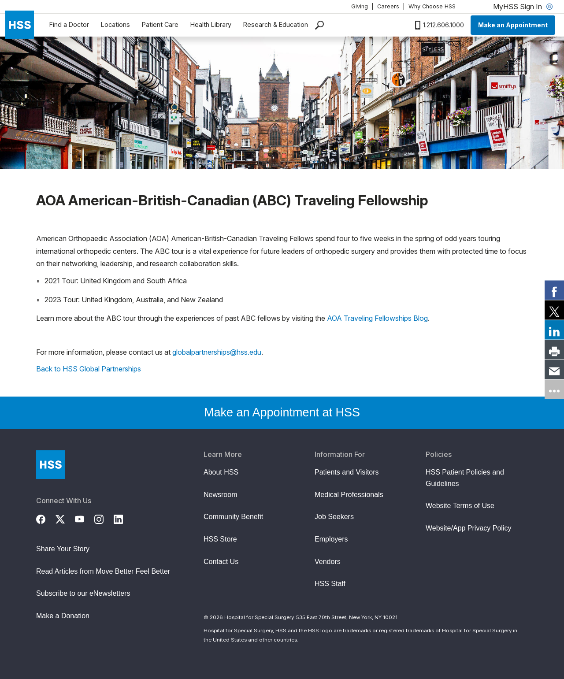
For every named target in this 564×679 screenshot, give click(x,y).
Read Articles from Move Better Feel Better (103, 571)
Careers (388, 6)
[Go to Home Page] (50, 464)
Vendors (328, 561)
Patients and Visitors (347, 472)
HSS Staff (330, 583)
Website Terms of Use (460, 505)
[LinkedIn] (123, 518)
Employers (331, 539)
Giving (359, 6)
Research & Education (275, 24)
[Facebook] (46, 518)
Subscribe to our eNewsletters (83, 593)
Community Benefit (233, 516)
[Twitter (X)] (65, 518)
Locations (115, 24)
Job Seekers (334, 516)
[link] (554, 290)
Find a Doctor (69, 24)
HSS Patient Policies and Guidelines (465, 477)
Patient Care (160, 24)
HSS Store (220, 539)
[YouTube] (84, 518)
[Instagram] (104, 518)
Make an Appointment (513, 25)
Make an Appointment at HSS (282, 412)
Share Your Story (62, 549)
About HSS (221, 472)
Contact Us (221, 561)
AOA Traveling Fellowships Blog (377, 318)
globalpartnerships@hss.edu (216, 352)
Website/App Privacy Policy (468, 528)
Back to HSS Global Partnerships (88, 368)
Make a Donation (62, 616)
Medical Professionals (349, 494)
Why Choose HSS (432, 6)
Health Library (210, 24)
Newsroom (220, 494)
